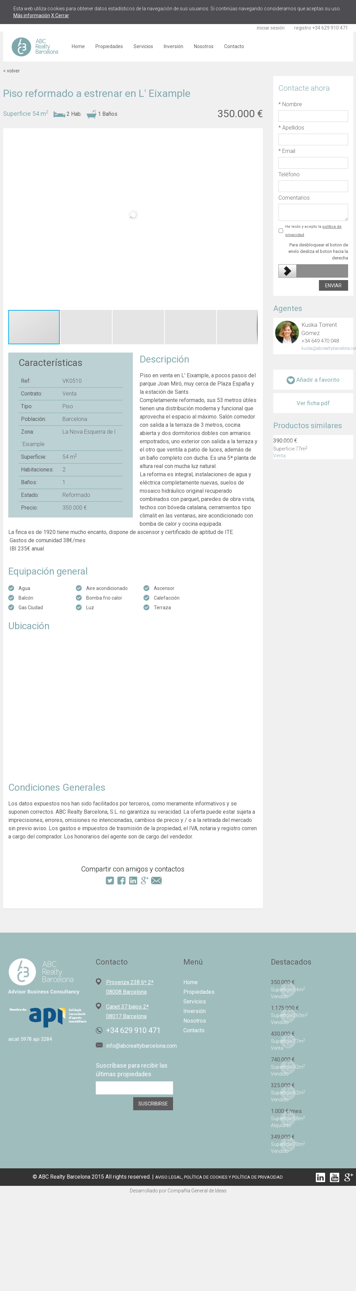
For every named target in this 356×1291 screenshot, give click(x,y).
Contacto (234, 46)
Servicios (143, 46)
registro (302, 28)
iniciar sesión (271, 28)
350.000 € (283, 982)
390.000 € (285, 440)
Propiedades (109, 46)
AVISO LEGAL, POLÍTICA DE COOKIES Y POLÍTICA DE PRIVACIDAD (219, 1177)
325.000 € (283, 1085)
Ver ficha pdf (313, 403)
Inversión (173, 46)
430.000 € (283, 1034)
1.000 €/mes (286, 1111)
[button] (253, 217)
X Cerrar (60, 15)
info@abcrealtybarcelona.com (141, 1046)
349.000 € (283, 1137)
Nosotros (204, 46)
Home (78, 46)
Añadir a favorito (313, 380)
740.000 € (283, 1059)
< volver (11, 71)
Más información (31, 15)
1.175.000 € (285, 1008)
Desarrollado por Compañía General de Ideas (178, 1190)
